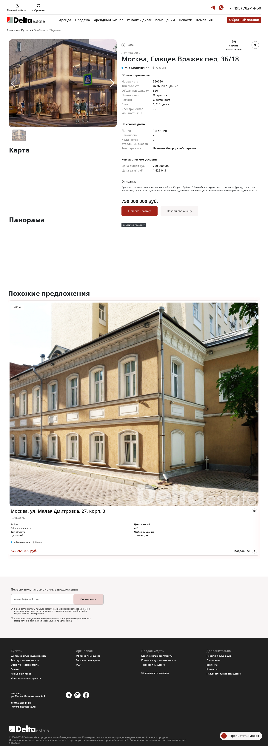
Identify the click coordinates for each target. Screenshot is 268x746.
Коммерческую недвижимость (158, 660)
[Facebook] (86, 695)
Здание (15, 669)
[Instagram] (77, 695)
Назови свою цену (179, 211)
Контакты (212, 669)
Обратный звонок (244, 20)
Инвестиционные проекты (26, 678)
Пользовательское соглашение (224, 673)
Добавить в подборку (134, 225)
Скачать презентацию (233, 47)
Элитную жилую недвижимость (28, 655)
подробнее (242, 551)
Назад (130, 44)
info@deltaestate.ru (23, 706)
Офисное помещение (88, 655)
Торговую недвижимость (25, 660)
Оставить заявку (139, 211)
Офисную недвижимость (25, 664)
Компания (204, 20)
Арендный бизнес (108, 20)
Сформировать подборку (155, 673)
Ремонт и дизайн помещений (151, 20)
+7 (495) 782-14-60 (21, 703)
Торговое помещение (88, 660)
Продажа (82, 20)
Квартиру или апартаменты (156, 655)
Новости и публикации (219, 655)
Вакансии (212, 664)
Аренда (65, 20)
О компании (213, 660)
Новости (185, 20)
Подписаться (88, 599)
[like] (254, 511)
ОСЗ (78, 664)
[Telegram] (69, 695)
